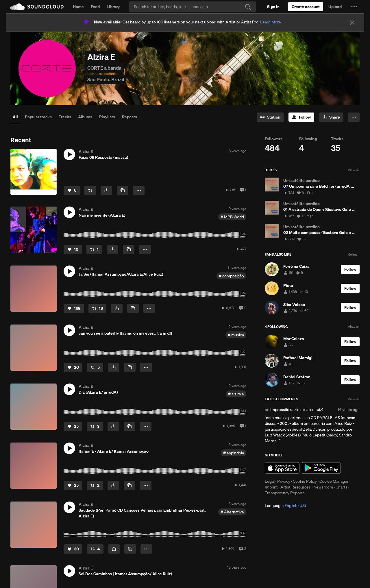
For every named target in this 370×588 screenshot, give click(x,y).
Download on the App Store (282, 468)
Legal (270, 481)
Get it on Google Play (321, 468)
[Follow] (301, 117)
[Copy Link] (122, 190)
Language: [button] (285, 505)
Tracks (65, 117)
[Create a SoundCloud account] (305, 6)
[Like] (72, 190)
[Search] (192, 6)
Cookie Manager (334, 481)
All (15, 117)
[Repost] (90, 190)
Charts (341, 487)
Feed (95, 6)
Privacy (283, 481)
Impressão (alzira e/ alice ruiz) (296, 409)
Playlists (107, 117)
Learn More (270, 22)
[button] (354, 6)
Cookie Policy (305, 481)
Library (113, 6)
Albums (85, 117)
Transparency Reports (285, 493)
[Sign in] (273, 6)
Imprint (271, 487)
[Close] (352, 22)
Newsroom (323, 487)
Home (78, 6)
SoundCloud (37, 6)
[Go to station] (270, 117)
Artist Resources (295, 487)
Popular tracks (38, 117)
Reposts (129, 117)
